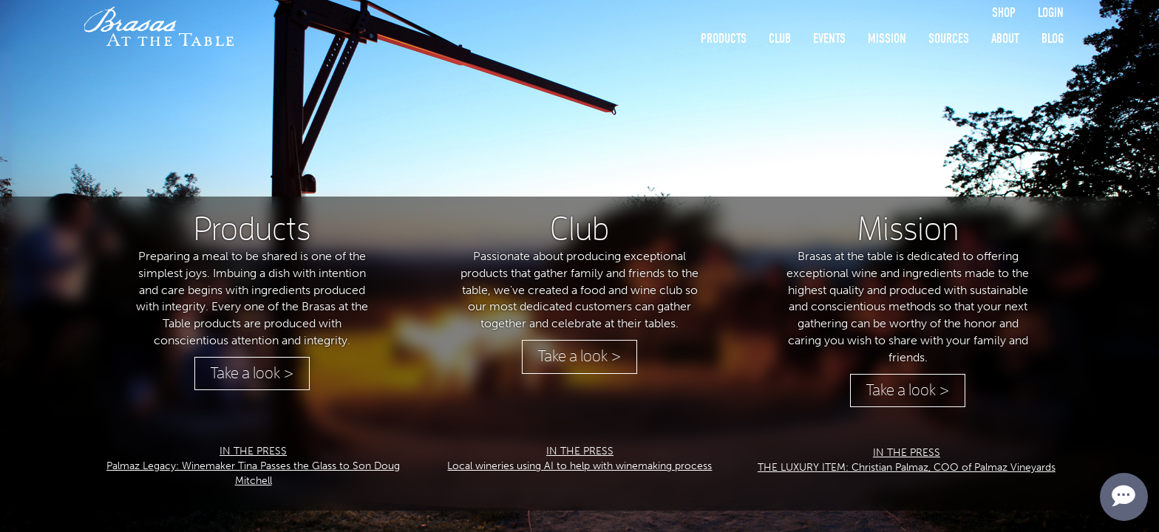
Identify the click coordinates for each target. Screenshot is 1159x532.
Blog (1052, 39)
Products (724, 39)
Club (780, 39)
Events (829, 39)
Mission (887, 39)
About (1005, 39)
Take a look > (252, 373)
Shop (1004, 13)
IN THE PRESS (253, 451)
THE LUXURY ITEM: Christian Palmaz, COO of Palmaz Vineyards (907, 467)
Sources (948, 39)
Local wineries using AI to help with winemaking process (579, 466)
